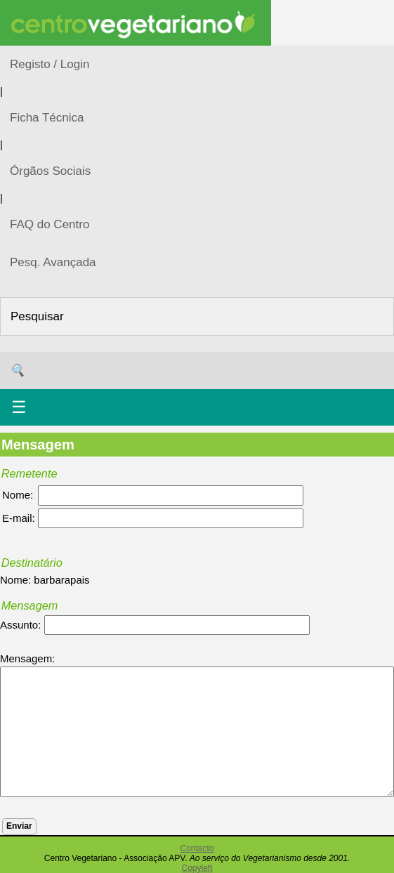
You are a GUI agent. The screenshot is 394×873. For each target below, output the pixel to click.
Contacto (197, 848)
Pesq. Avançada (53, 262)
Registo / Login (49, 64)
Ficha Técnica (47, 117)
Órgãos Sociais (50, 171)
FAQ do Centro (49, 224)
